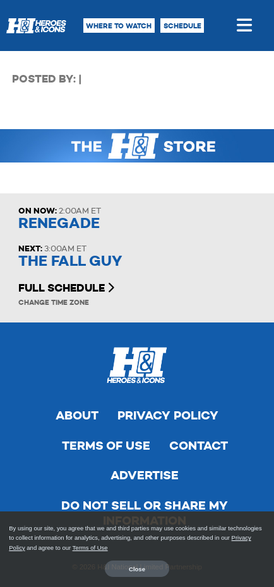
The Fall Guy (70, 261)
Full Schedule (66, 288)
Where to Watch (119, 25)
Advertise (144, 475)
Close (137, 569)
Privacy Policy (167, 415)
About (77, 415)
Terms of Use (106, 445)
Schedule (182, 25)
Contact (198, 445)
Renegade (59, 223)
